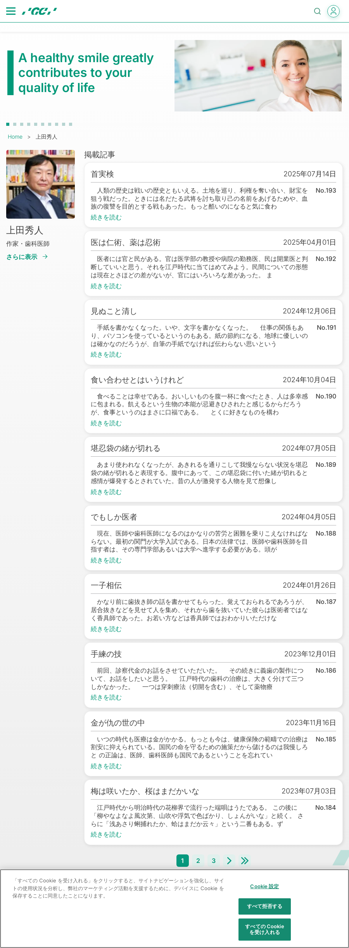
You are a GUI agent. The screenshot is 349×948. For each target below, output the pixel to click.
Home (15, 136)
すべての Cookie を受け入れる (264, 933)
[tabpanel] (174, 75)
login (333, 11)
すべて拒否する (265, 910)
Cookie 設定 (264, 890)
